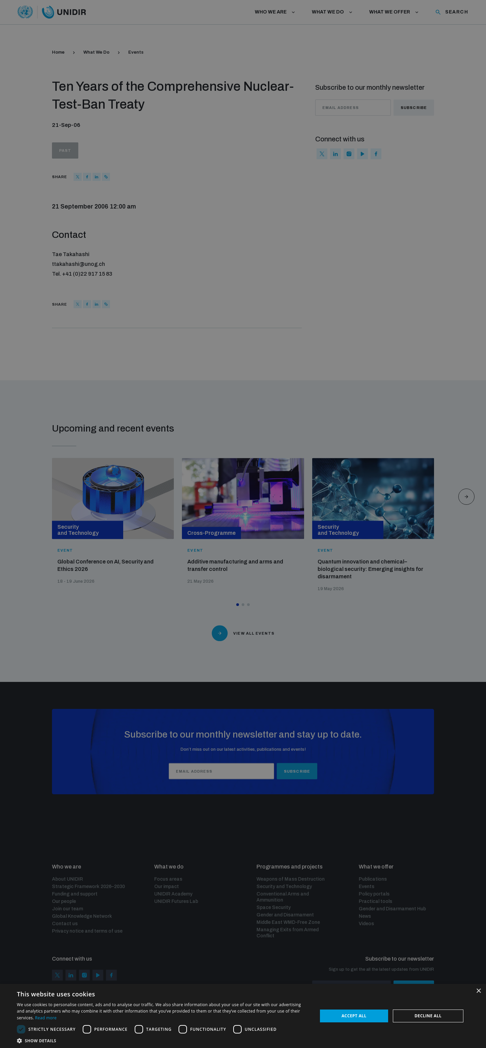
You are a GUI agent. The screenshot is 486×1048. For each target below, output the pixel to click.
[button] (163, 1040)
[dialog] (243, 524)
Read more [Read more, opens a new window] (46, 1018)
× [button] (478, 991)
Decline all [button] (427, 1016)
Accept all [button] (354, 1016)
